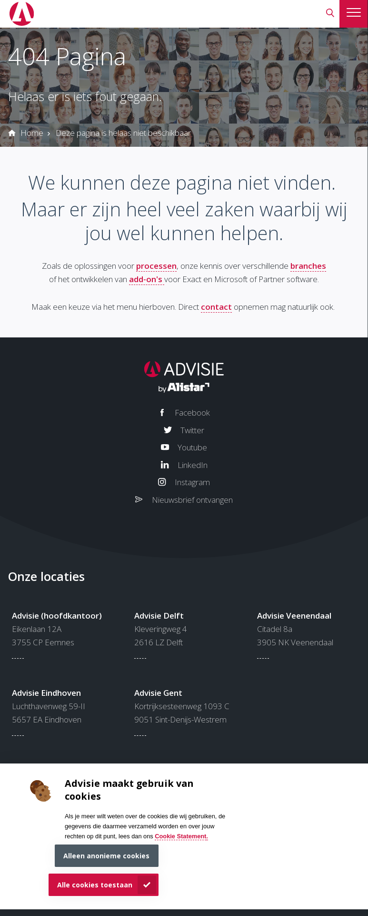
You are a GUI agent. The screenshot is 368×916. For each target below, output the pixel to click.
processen (156, 265)
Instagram (192, 482)
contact (216, 306)
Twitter (192, 430)
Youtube (192, 447)
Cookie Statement (180, 836)
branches (308, 265)
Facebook (192, 412)
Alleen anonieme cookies (106, 855)
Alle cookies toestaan (94, 884)
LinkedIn (193, 464)
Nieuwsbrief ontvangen (192, 499)
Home (31, 132)
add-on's (146, 279)
